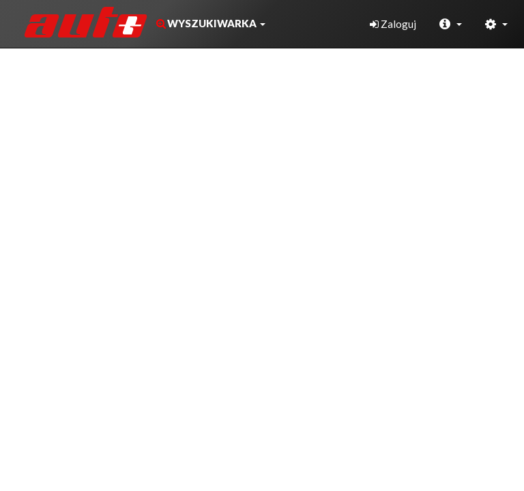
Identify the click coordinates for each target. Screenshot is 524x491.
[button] (210, 24)
